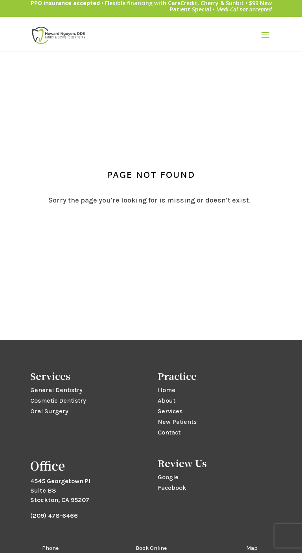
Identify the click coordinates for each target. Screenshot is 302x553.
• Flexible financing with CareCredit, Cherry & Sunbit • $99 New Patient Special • (151, 6)
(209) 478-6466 (54, 515)
